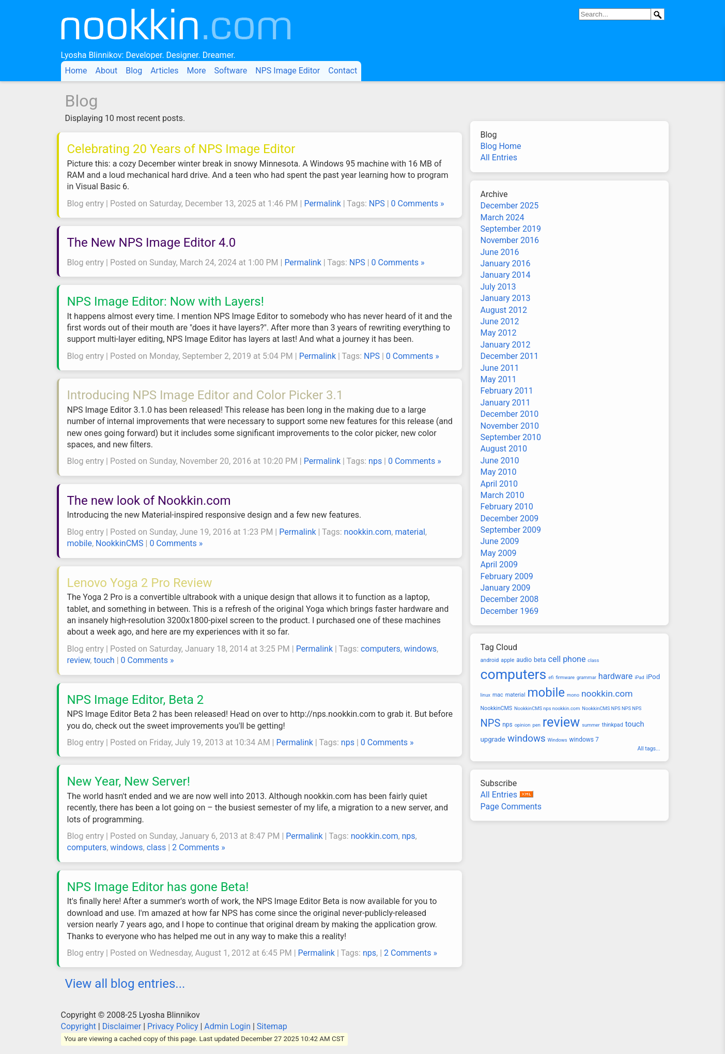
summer (590, 725)
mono (573, 695)
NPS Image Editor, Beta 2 (135, 699)
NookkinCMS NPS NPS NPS (611, 708)
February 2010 (507, 506)
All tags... (649, 748)
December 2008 (510, 599)
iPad (639, 677)
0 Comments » (417, 203)
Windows (557, 740)
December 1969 (510, 611)
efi (550, 677)
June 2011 (500, 368)
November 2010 (510, 426)
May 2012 (499, 333)
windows (420, 649)
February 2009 (507, 576)
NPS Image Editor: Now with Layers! (165, 301)
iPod (653, 677)
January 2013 (506, 298)
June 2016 (500, 252)
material (410, 532)
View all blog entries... (125, 983)
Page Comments (511, 806)
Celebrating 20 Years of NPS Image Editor (181, 149)
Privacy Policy (172, 1026)
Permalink (322, 203)
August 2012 (504, 310)
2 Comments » (198, 847)
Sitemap (272, 1026)
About (107, 71)
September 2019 (511, 229)
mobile (79, 543)
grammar (586, 677)
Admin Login (227, 1026)
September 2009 (511, 530)
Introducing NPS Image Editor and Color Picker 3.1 (205, 395)
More (196, 71)
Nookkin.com (212, 29)
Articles (164, 71)
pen (536, 725)
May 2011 (499, 379)
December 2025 (510, 205)
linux (485, 695)
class (156, 847)
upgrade (493, 739)
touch (104, 660)
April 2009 (499, 564)
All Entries (499, 157)
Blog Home (501, 146)
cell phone (567, 659)
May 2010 (499, 472)
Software (230, 71)
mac (497, 694)
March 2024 (503, 217)
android (490, 660)
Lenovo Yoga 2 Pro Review (139, 583)
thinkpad (612, 724)
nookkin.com (368, 532)
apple (507, 660)
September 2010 (511, 437)
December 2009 (510, 518)
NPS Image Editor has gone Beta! (158, 887)
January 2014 (506, 275)
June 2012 (500, 321)
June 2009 (500, 541)
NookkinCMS (120, 543)
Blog (134, 71)
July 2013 (498, 287)
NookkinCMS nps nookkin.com (547, 708)
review (78, 660)
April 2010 (499, 484)
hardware (615, 676)
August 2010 (504, 449)
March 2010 (503, 495)
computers (380, 649)
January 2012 (506, 345)
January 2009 (506, 588)
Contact (342, 71)
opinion (523, 725)
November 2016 (510, 240)
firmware (565, 677)
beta (540, 660)
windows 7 (584, 739)
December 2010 (510, 414)
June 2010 (500, 460)
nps (375, 461)
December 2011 (510, 356)
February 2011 (507, 391)
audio (524, 660)
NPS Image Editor (287, 71)
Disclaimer (121, 1026)
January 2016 (506, 263)
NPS (377, 203)
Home (76, 71)
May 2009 (499, 553)
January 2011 (506, 403)
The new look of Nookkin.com (149, 500)
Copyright (78, 1026)
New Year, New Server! (128, 781)
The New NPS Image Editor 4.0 (151, 242)
